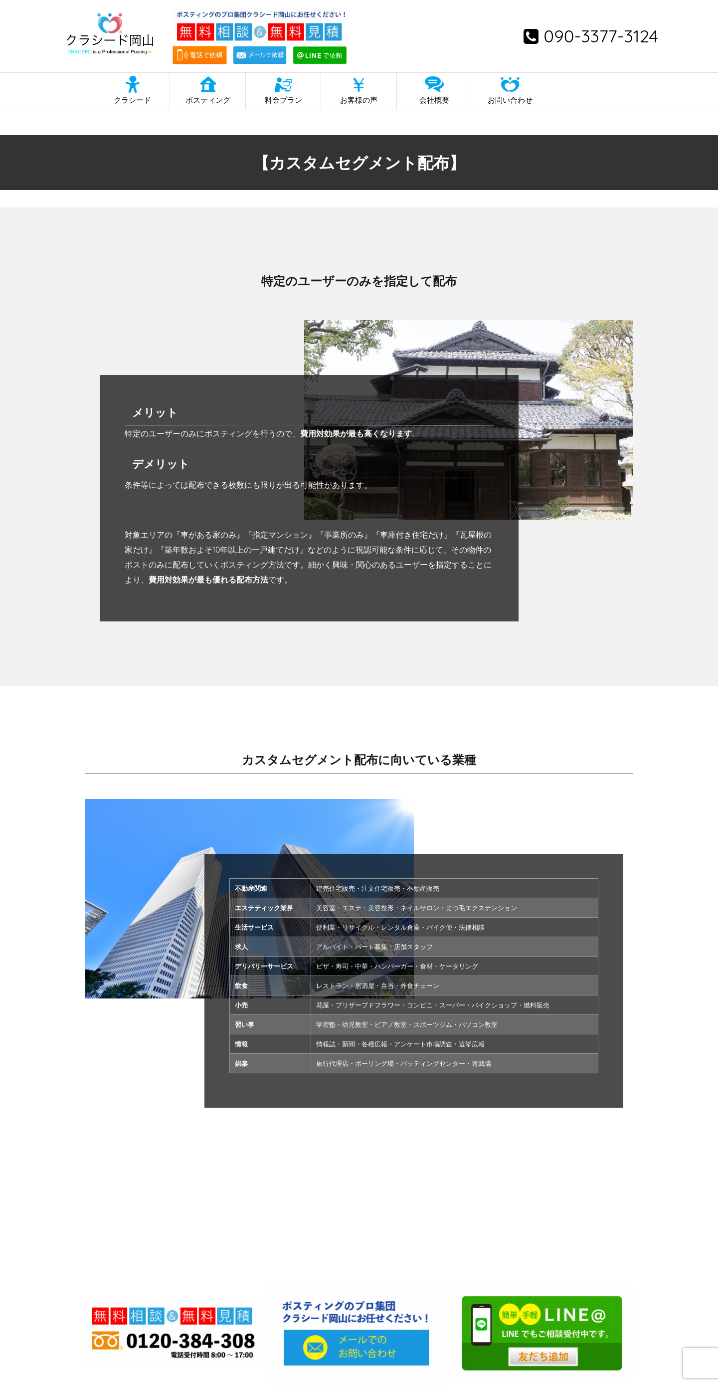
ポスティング (207, 100)
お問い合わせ (510, 100)
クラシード (132, 100)
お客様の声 (358, 100)
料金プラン (283, 100)
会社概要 (434, 100)
